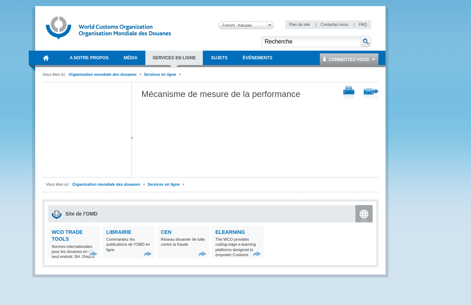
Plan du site (300, 24)
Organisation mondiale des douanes (102, 74)
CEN (166, 232)
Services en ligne (160, 74)
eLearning (230, 232)
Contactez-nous (335, 24)
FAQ (363, 24)
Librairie (118, 232)
